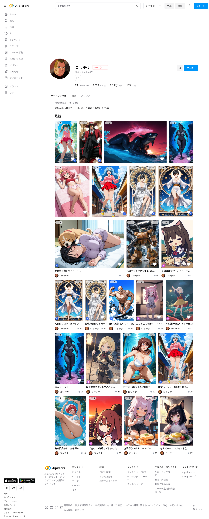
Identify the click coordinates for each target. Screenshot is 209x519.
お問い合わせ (9, 505)
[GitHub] (62, 507)
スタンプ (85, 95)
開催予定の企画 (162, 484)
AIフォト (76, 476)
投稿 (180, 5)
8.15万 (113, 85)
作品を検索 (105, 472)
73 (76, 85)
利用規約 (7, 509)
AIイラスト (77, 472)
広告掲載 (68, 509)
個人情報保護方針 (84, 505)
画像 (74, 95)
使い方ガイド (9, 497)
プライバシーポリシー (13, 512)
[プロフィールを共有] (180, 68)
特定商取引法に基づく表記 (108, 505)
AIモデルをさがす (108, 480)
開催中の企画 (161, 479)
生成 (169, 5)
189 (128, 85)
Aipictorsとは (189, 472)
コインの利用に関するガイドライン (142, 505)
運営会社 (79, 509)
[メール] (78, 78)
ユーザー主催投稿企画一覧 (165, 490)
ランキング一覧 (135, 484)
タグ (74, 489)
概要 (6, 493)
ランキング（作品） (137, 472)
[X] (46, 507)
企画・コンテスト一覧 (165, 474)
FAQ (165, 505)
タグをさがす (106, 476)
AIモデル (76, 485)
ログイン (200, 5)
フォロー (191, 67)
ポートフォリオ (58, 95)
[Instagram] (56, 507)
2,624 (96, 85)
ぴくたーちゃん (10, 501)
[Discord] (51, 507)
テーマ (75, 480)
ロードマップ (188, 476)
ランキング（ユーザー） (137, 478)
